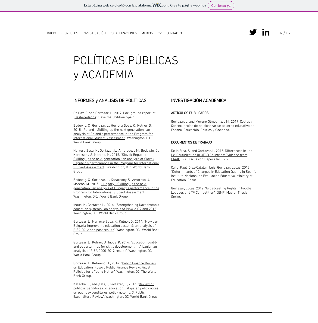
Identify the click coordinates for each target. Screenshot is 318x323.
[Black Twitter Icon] (253, 32)
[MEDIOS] (147, 33)
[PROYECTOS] (69, 33)
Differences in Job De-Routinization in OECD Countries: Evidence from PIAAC (211, 155)
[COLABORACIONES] (123, 33)
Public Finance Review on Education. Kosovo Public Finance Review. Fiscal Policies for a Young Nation (114, 267)
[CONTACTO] (174, 33)
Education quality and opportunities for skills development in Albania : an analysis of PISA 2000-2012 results (115, 246)
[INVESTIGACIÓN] (94, 33)
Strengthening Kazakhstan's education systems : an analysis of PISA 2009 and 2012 (116, 207)
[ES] (288, 33)
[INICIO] (51, 33)
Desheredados (85, 117)
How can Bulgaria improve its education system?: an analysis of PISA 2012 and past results (115, 226)
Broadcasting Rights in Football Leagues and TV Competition (212, 190)
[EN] (280, 33)
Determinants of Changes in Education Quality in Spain (213, 172)
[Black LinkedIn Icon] (266, 32)
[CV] (160, 33)
